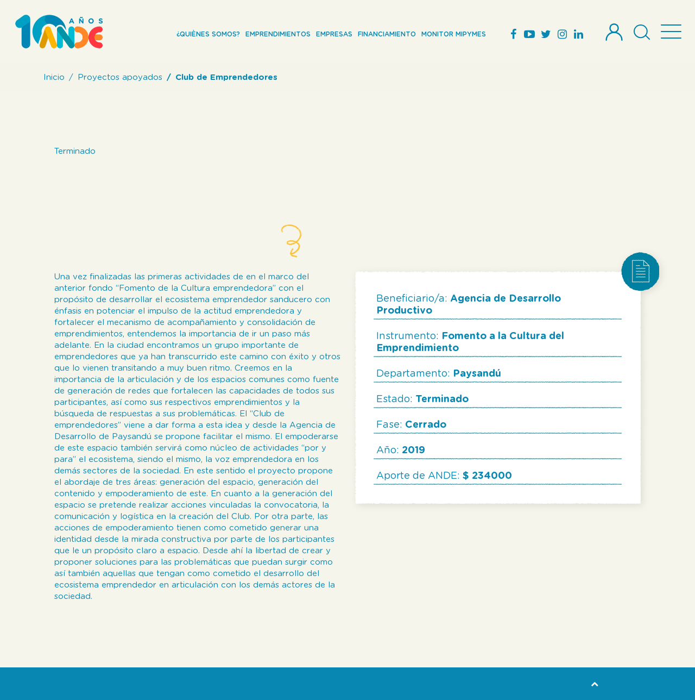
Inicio (54, 77)
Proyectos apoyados (120, 77)
